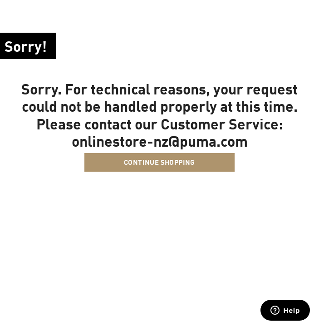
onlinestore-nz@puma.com (160, 141)
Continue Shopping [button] (159, 162)
